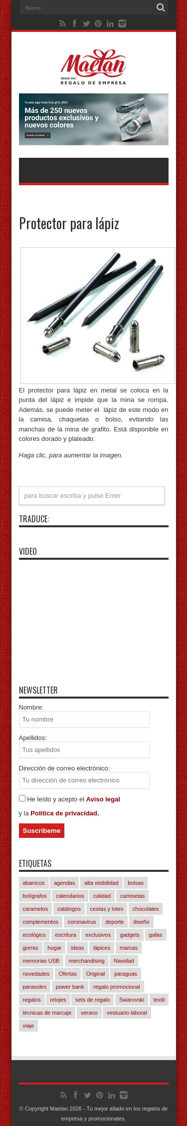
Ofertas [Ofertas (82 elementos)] (68, 974)
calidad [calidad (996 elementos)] (102, 896)
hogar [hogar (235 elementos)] (54, 948)
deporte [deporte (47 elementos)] (114, 922)
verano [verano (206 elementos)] (89, 1013)
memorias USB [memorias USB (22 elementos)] (41, 961)
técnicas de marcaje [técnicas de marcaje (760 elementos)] (47, 1013)
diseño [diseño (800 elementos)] (141, 922)
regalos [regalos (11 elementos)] (32, 1000)
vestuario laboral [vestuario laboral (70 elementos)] (127, 1013)
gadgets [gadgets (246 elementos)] (130, 935)
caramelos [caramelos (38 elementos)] (35, 909)
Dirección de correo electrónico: (64, 768)
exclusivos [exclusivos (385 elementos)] (98, 935)
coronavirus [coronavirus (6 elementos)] (82, 922)
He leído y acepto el (56, 799)
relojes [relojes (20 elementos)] (58, 1000)
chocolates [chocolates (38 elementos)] (146, 909)
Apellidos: (33, 738)
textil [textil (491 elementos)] (159, 1000)
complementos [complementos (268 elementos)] (41, 922)
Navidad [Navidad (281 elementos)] (124, 961)
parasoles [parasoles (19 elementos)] (35, 987)
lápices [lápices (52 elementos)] (101, 948)
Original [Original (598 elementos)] (95, 974)
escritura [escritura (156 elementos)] (65, 935)
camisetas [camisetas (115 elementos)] (132, 896)
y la (25, 813)
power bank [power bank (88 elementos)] (70, 987)
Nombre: (31, 707)
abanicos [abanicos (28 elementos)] (34, 883)
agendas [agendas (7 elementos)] (64, 883)
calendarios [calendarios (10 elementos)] (70, 896)
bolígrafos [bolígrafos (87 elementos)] (35, 896)
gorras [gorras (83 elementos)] (30, 948)
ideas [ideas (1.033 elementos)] (77, 948)
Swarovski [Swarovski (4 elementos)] (131, 1000)
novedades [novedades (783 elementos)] (36, 974)
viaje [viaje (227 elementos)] (28, 1026)
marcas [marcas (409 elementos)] (129, 948)
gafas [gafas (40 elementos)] (156, 935)
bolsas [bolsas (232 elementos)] (136, 883)
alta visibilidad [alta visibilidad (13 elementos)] (101, 883)
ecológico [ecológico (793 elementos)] (34, 935)
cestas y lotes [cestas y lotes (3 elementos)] (107, 909)
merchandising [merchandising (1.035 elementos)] (87, 961)
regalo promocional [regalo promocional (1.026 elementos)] (116, 987)
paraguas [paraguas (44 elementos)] (125, 974)
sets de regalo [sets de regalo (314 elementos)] (92, 1000)
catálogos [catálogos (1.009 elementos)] (69, 909)
